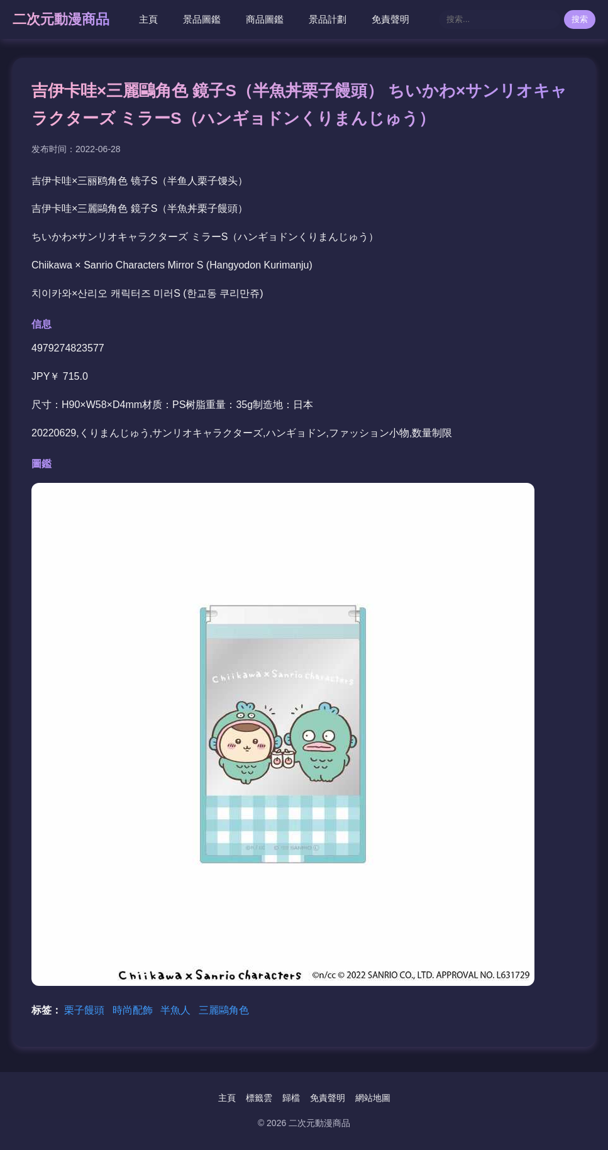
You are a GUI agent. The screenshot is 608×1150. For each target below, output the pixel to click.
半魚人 (176, 1010)
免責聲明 (390, 19)
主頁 (148, 19)
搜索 (580, 19)
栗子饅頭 (85, 1010)
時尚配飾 (134, 1010)
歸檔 (291, 1098)
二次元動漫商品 (61, 19)
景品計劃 (327, 19)
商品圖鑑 (265, 19)
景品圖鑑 (202, 19)
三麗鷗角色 (224, 1010)
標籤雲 (259, 1098)
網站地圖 (372, 1098)
